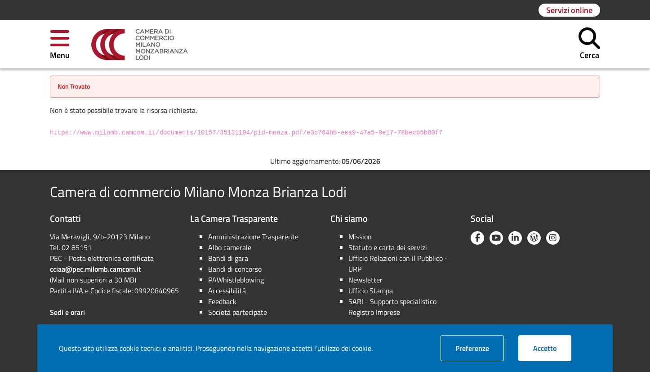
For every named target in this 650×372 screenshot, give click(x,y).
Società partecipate (237, 312)
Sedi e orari (67, 312)
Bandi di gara (228, 258)
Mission (360, 236)
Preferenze (479, 348)
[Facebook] (477, 238)
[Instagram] (553, 238)
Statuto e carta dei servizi (387, 247)
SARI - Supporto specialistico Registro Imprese (392, 307)
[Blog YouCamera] (534, 238)
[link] (139, 44)
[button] (60, 44)
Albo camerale (229, 247)
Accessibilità (227, 290)
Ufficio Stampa (370, 290)
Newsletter (365, 279)
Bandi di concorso (235, 269)
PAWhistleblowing (236, 279)
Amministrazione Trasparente (253, 236)
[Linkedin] (515, 238)
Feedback (222, 301)
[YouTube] (496, 238)
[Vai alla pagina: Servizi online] (569, 10)
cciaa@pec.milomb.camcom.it (95, 269)
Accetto (552, 348)
